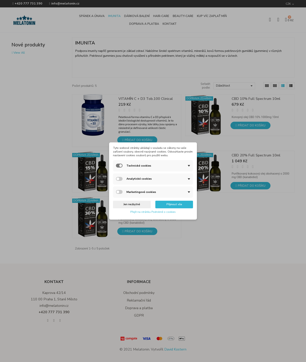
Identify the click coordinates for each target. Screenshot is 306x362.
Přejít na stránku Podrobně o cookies (153, 212)
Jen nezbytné (132, 204)
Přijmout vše (174, 204)
